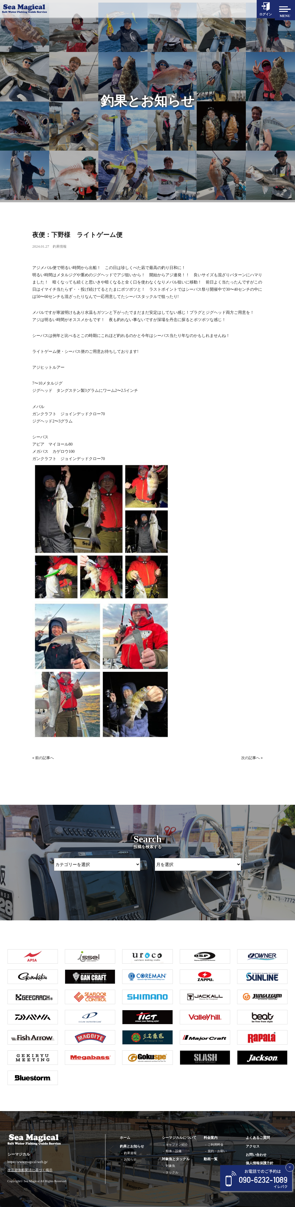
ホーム (125, 1138)
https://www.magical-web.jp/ (27, 1162)
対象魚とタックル (176, 1159)
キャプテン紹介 (177, 1144)
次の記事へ (250, 758)
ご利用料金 (216, 1144)
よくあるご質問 (258, 1138)
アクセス (253, 1146)
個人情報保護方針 (259, 1163)
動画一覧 (211, 1159)
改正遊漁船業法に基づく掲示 (29, 1170)
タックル (172, 1172)
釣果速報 (130, 1153)
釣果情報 (60, 246)
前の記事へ (45, 758)
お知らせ (130, 1159)
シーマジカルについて (179, 1138)
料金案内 (211, 1138)
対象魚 (170, 1165)
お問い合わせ (256, 1155)
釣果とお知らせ (132, 1146)
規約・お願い (217, 1151)
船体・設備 (173, 1151)
